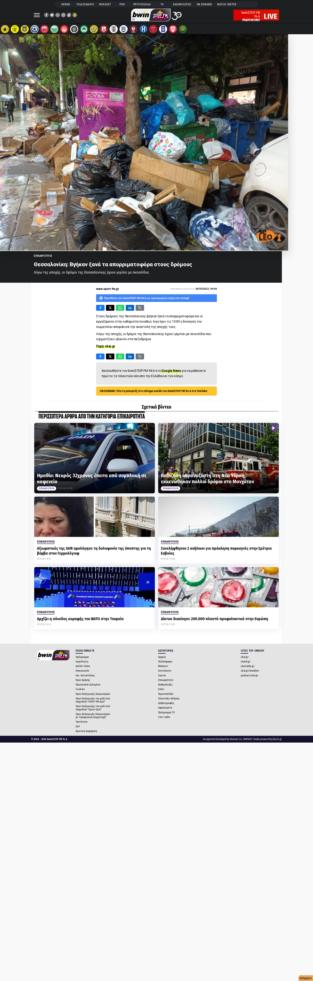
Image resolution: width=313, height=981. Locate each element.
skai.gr (245, 658)
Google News (171, 372)
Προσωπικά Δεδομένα (88, 686)
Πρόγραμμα (82, 658)
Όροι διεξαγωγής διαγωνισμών (93, 695)
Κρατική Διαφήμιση (86, 733)
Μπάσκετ (163, 668)
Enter (161, 691)
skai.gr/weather (250, 672)
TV (162, 4)
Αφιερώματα (165, 709)
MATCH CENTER (226, 4)
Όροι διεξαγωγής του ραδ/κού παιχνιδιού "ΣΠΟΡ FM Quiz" (93, 702)
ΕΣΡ (78, 728)
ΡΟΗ (122, 4)
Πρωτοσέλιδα (165, 695)
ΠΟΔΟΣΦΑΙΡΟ (85, 4)
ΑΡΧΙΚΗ (65, 4)
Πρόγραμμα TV (166, 714)
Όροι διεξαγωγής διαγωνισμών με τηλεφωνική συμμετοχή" (93, 717)
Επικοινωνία (82, 672)
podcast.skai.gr (249, 677)
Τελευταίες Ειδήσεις (169, 700)
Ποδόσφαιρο (165, 663)
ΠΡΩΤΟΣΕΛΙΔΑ (142, 4)
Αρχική (162, 658)
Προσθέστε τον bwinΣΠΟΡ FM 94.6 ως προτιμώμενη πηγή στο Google (144, 300)
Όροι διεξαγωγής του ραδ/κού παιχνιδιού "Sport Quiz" (93, 709)
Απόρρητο (306, 978)
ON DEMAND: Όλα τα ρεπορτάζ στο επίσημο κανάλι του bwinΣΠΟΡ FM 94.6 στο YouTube (153, 393)
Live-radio (164, 718)
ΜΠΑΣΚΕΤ (105, 4)
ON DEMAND (204, 4)
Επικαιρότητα (165, 681)
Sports (162, 677)
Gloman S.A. (236, 741)
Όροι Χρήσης (83, 681)
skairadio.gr (248, 668)
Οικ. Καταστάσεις (85, 677)
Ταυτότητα (81, 723)
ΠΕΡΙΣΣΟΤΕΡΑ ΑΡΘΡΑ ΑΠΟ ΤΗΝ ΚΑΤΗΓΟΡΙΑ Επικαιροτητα (91, 418)
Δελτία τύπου (83, 668)
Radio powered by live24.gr (268, 741)
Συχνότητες (82, 663)
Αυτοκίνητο (164, 672)
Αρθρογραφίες (166, 705)
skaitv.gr (246, 663)
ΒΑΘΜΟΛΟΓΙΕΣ (182, 4)
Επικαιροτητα (43, 257)
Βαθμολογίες (165, 686)
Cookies (80, 691)
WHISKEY (247, 741)
